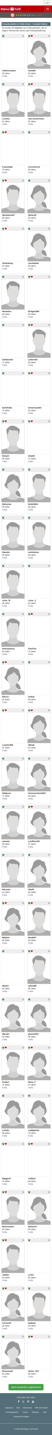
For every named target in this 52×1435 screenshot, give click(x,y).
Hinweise (38, 15)
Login (47, 3)
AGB (18, 1408)
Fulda (4, 76)
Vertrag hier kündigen (21, 1417)
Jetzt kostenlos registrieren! (26, 1387)
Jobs (44, 1412)
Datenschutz (27, 1408)
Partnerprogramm (12, 1412)
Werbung (35, 1412)
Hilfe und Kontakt (41, 1408)
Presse (25, 1412)
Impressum (9, 1408)
